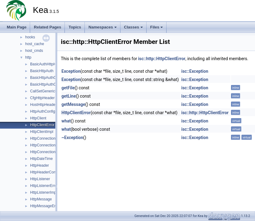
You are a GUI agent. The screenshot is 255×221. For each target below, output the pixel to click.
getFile (68, 87)
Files (156, 27)
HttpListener (40, 179)
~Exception (72, 137)
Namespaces (102, 27)
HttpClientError (42, 125)
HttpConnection (43, 138)
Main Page (16, 27)
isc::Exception (194, 71)
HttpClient (38, 118)
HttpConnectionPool (46, 152)
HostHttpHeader (43, 105)
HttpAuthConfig (42, 111)
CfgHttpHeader (42, 98)
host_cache (34, 44)
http (28, 57)
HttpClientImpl (41, 132)
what (66, 120)
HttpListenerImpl (43, 192)
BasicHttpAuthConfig (47, 84)
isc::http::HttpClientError (161, 58)
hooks (30, 37)
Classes (133, 27)
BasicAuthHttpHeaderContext (54, 64)
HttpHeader (39, 165)
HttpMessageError (45, 206)
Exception (70, 71)
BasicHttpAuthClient (46, 78)
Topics (75, 27)
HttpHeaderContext (46, 172)
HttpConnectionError (47, 145)
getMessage (73, 104)
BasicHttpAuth (41, 71)
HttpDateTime (41, 159)
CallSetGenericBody (46, 91)
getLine (68, 96)
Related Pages (47, 27)
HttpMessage (41, 199)
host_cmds (34, 50)
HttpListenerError (44, 186)
